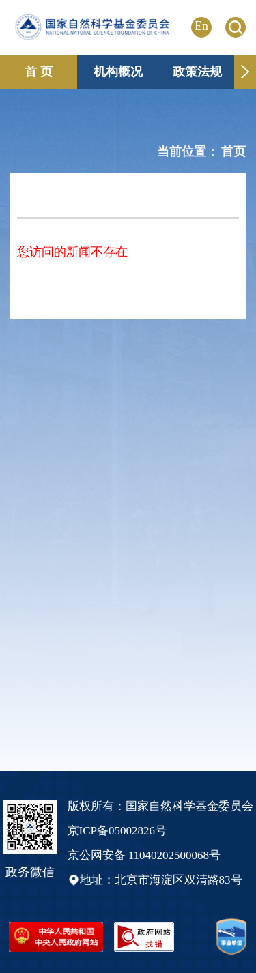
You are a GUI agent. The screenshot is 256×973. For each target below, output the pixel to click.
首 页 (39, 71)
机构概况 (118, 71)
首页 (233, 151)
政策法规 (197, 71)
